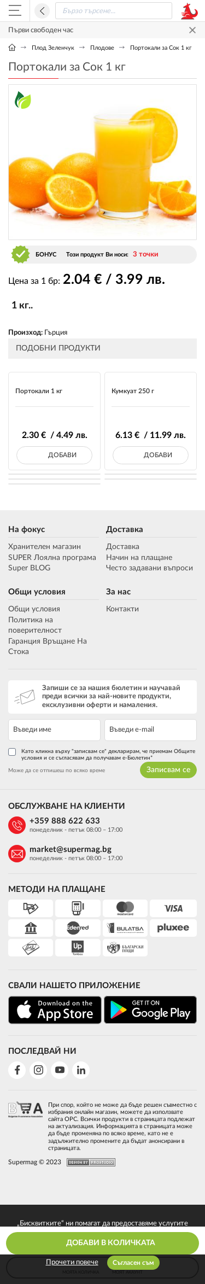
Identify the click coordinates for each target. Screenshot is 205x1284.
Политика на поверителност (35, 625)
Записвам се (168, 770)
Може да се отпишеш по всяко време (56, 770)
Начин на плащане (139, 558)
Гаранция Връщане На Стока (47, 647)
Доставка (124, 530)
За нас (118, 592)
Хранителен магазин (44, 547)
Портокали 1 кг (38, 391)
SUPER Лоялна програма (52, 558)
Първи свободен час (40, 30)
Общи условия (37, 592)
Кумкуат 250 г (133, 391)
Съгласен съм (133, 1262)
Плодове (102, 48)
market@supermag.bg (71, 849)
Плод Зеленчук (53, 48)
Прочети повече (72, 1262)
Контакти (122, 609)
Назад (42, 11)
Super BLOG (29, 568)
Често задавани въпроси (149, 568)
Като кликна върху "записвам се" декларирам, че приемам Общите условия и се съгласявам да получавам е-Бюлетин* (101, 754)
